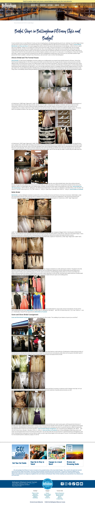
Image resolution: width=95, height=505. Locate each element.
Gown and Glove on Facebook (49, 430)
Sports (59, 496)
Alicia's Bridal (77, 44)
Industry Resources (59, 493)
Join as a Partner (60, 494)
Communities (47, 495)
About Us (60, 497)
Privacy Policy (59, 499)
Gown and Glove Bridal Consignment (47, 428)
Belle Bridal (14, 46)
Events (47, 493)
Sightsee (35, 496)
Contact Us (47, 497)
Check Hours (32, 483)
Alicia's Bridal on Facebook (76, 189)
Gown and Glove (24, 46)
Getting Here (35, 495)
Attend (47, 496)
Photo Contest (47, 494)
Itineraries (35, 494)
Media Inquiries (59, 495)
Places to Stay (35, 493)
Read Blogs (35, 497)
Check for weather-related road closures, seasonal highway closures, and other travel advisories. (47, 1)
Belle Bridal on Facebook (41, 311)
